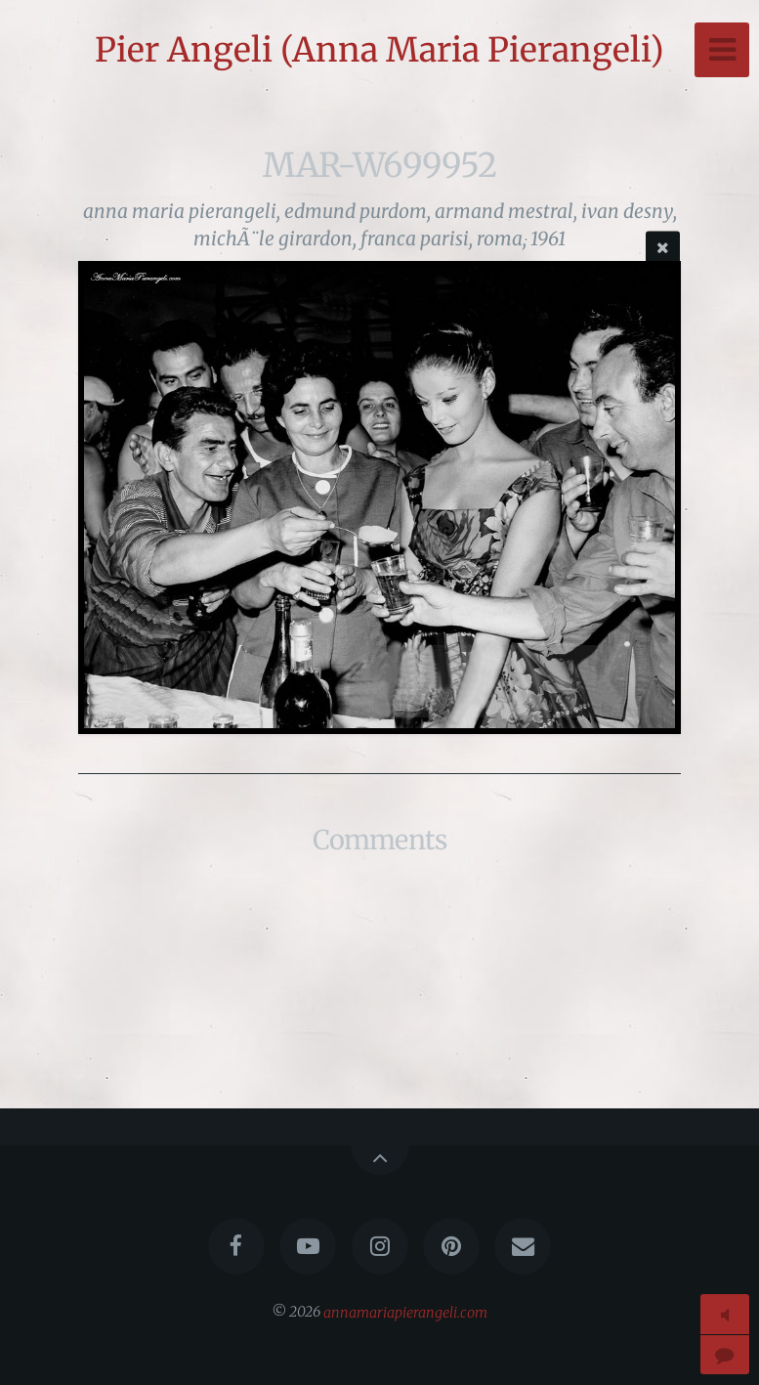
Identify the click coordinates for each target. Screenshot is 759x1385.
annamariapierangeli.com (405, 1311)
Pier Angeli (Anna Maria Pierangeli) (379, 49)
